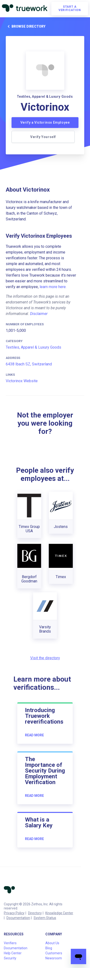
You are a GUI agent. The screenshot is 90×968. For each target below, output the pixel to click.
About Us (52, 943)
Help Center (13, 953)
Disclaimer (39, 313)
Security (10, 958)
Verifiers (10, 943)
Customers (53, 953)
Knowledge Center (59, 913)
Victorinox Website (22, 381)
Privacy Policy (14, 913)
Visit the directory (45, 658)
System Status (45, 918)
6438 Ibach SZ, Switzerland (29, 364)
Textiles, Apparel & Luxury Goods (33, 347)
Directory (35, 913)
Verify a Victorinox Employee (45, 122)
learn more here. (53, 286)
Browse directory (25, 26)
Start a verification (70, 8)
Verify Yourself (43, 137)
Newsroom (53, 958)
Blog (48, 948)
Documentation (18, 918)
